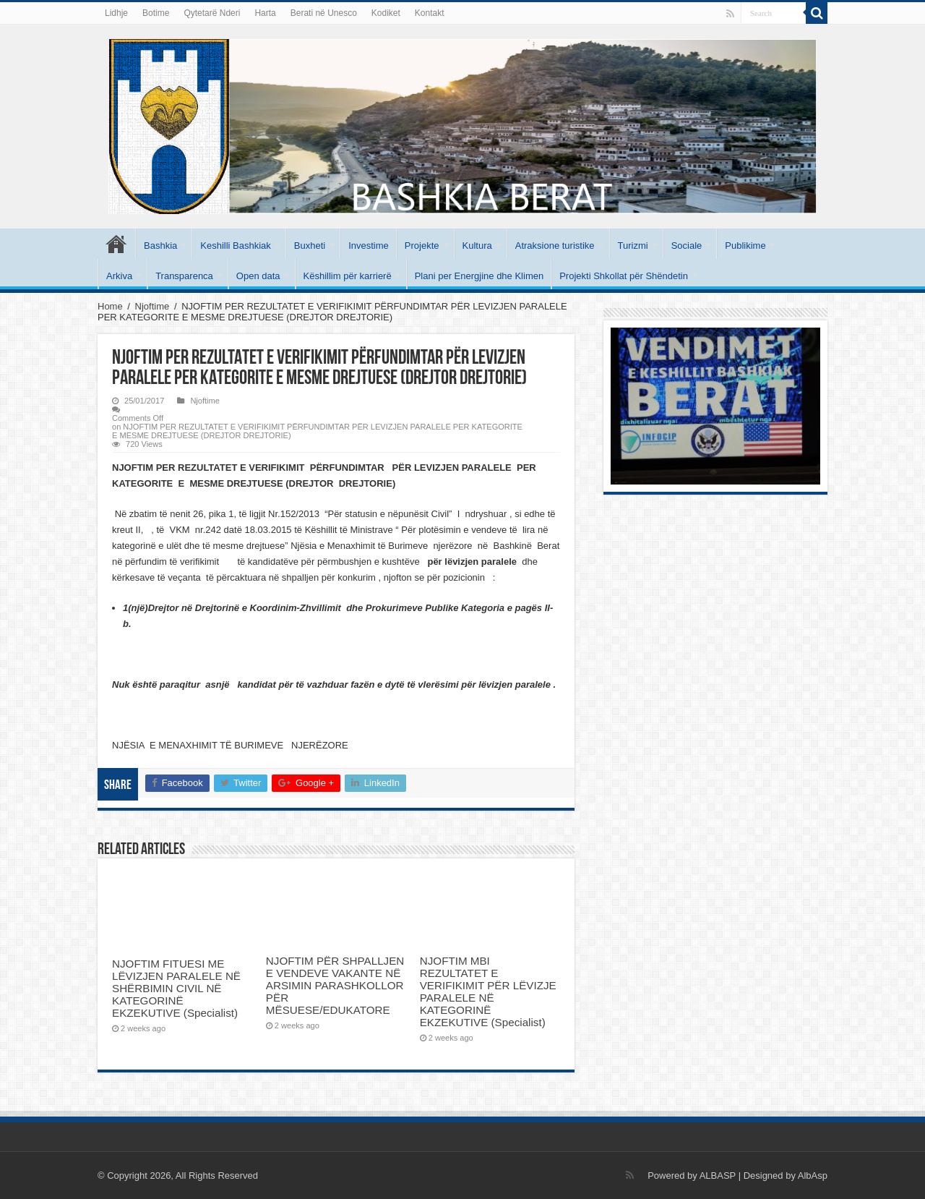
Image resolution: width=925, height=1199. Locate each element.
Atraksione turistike (555, 245)
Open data (258, 275)
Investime (368, 245)
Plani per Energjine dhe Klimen (479, 275)
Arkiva (119, 275)
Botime (155, 13)
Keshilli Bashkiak (235, 245)
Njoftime (152, 306)
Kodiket (385, 13)
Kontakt (429, 13)
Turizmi (633, 245)
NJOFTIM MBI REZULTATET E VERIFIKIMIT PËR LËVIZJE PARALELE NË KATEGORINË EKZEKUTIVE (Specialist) (488, 991)
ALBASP (718, 1175)
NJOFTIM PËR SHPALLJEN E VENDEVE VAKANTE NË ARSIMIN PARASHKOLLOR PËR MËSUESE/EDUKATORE (335, 985)
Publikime (745, 245)
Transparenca (184, 275)
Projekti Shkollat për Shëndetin (623, 275)
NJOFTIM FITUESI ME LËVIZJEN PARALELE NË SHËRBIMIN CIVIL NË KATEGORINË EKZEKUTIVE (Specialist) (176, 988)
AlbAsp (812, 1175)
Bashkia (160, 245)
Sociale (686, 245)
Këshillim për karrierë (348, 275)
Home (110, 306)
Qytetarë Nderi (212, 13)
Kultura (477, 245)
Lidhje (116, 13)
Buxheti (309, 245)
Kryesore (116, 244)
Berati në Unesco (324, 13)
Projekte (422, 245)
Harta (264, 13)
